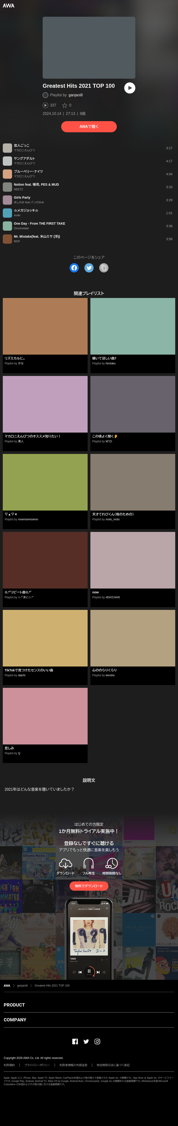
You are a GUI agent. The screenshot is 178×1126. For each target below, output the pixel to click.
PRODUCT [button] (14, 1005)
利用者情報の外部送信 (73, 1065)
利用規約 (9, 1065)
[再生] (129, 88)
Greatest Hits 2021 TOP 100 (52, 985)
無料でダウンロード (89, 886)
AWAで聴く (89, 127)
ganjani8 (76, 95)
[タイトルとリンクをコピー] (103, 267)
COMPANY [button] (15, 1019)
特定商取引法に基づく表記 (113, 1065)
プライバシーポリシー (37, 1065)
